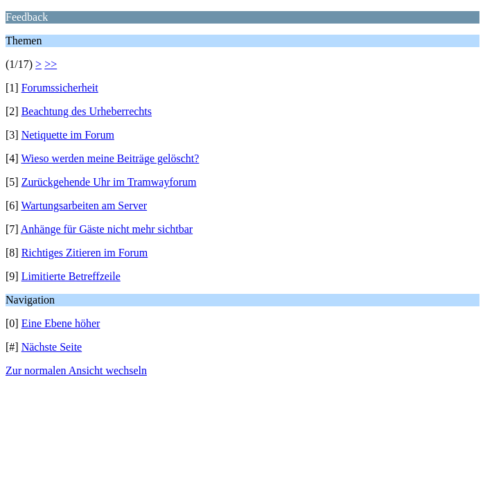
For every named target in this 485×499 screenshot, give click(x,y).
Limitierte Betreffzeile (71, 276)
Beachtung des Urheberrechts (86, 111)
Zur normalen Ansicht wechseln (76, 370)
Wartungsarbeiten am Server (84, 205)
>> (50, 64)
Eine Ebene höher (60, 323)
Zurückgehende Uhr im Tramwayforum (109, 182)
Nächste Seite (51, 347)
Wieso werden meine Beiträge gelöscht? (110, 158)
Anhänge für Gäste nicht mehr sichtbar (107, 229)
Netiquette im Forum (67, 135)
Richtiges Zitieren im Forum (84, 253)
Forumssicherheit (59, 88)
